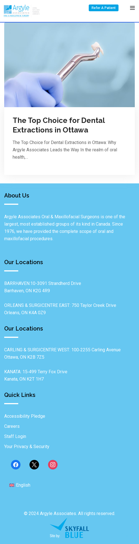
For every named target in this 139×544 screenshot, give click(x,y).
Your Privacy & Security (26, 446)
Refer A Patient (104, 8)
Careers (12, 426)
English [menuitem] (23, 485)
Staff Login (15, 436)
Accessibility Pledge (24, 416)
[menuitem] (19, 485)
